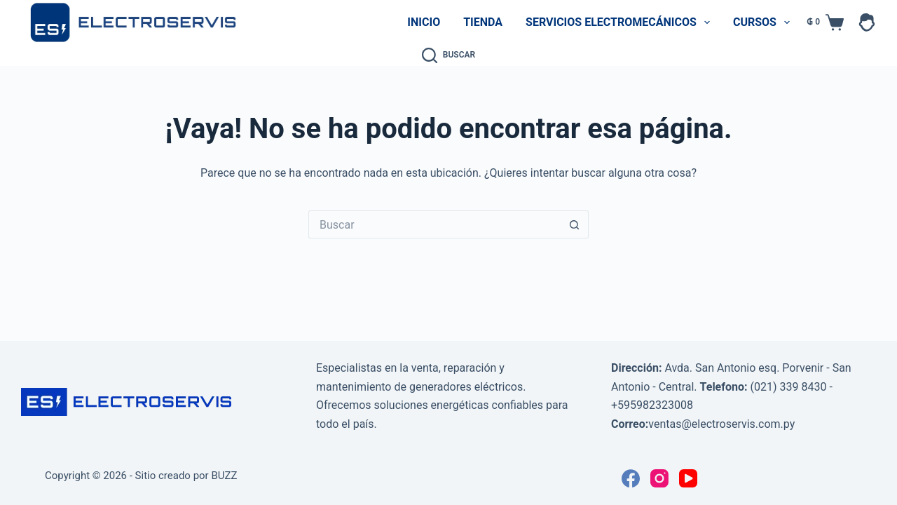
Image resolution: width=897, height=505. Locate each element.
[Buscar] (448, 55)
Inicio (423, 22)
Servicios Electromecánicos (620, 22)
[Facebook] (631, 478)
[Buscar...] (434, 224)
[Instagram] (659, 478)
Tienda (482, 22)
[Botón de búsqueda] (575, 224)
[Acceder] (867, 22)
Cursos (764, 22)
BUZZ (224, 475)
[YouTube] (688, 478)
